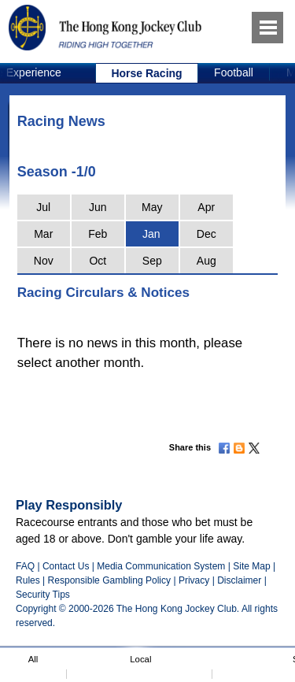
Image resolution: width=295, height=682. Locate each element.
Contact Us (66, 566)
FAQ (25, 566)
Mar (43, 234)
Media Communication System (161, 566)
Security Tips (43, 594)
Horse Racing (146, 73)
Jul (43, 207)
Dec (206, 234)
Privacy (194, 580)
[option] (147, 73)
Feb (97, 234)
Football (233, 72)
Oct (97, 260)
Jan (151, 234)
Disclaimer (239, 580)
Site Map (251, 566)
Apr (206, 207)
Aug (206, 260)
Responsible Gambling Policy (109, 580)
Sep (152, 260)
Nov (43, 260)
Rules (29, 580)
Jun (98, 207)
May (152, 207)
